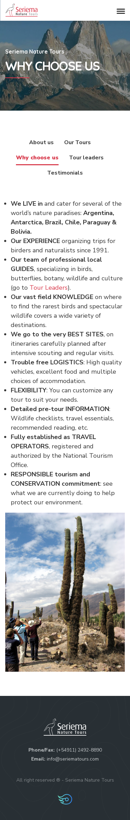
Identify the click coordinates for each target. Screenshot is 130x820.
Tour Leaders (48, 287)
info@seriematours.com (73, 759)
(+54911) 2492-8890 (79, 750)
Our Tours (77, 142)
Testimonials (65, 173)
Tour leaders (86, 157)
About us (41, 142)
